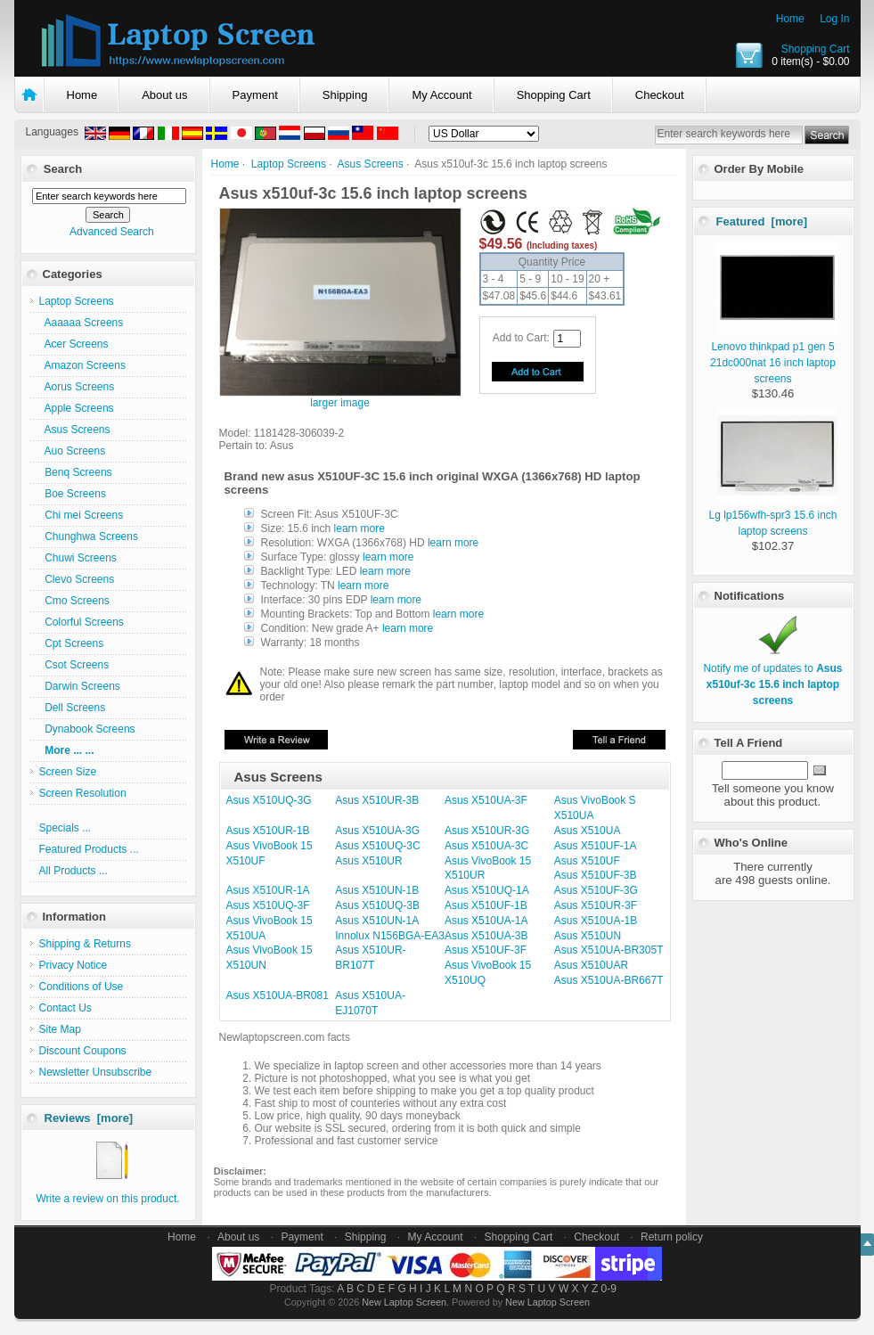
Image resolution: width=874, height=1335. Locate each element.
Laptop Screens (288, 164)
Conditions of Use (81, 986)
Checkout (659, 95)
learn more (359, 528)
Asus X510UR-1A (268, 890)
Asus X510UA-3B (486, 936)
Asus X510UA (587, 830)
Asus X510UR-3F (595, 905)
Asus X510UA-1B (595, 920)
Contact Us (65, 1008)
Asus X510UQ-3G (269, 800)
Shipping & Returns (85, 944)
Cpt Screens (71, 643)
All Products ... (73, 870)
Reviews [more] (89, 1118)
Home (790, 18)
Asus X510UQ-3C (377, 845)
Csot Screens (74, 665)
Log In (834, 18)
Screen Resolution (83, 793)
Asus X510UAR (591, 965)
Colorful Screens (81, 622)
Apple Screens (76, 408)
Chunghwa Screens (88, 536)
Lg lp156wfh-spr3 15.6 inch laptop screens (772, 515)
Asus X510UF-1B (486, 905)
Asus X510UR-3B (377, 800)
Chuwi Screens (78, 558)
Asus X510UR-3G (487, 830)
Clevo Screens (77, 579)
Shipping (345, 95)
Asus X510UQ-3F (268, 905)
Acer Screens (74, 344)
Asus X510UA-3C (486, 845)
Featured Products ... (89, 849)
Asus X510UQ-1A (487, 890)
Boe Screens (72, 493)
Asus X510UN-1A (377, 920)
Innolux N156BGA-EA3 (390, 936)
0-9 (609, 1288)
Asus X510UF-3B (595, 875)
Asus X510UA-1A (486, 920)
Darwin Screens (79, 686)
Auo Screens (72, 451)
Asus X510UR (368, 861)
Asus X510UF (587, 861)
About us (164, 95)
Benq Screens (75, 472)
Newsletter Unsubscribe (95, 1072)
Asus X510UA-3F (486, 800)
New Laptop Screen (404, 1302)
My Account (441, 95)
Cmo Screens (74, 600)
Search (63, 169)
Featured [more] (762, 221)
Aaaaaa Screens (81, 322)
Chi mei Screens (81, 515)
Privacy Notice (73, 965)
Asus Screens (371, 164)
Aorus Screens (77, 387)
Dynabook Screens (87, 729)
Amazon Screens (82, 365)
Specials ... (65, 828)
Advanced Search (111, 231)
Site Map (60, 1029)
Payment (255, 95)
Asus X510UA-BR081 (277, 995)
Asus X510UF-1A (595, 845)
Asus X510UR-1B (268, 830)
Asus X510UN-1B (377, 890)
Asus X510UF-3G (596, 890)
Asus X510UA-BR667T (609, 980)
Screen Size (68, 772)
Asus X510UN (587, 936)
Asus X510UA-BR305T (609, 950)
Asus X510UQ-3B (377, 905)
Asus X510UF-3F (486, 950)
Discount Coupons (83, 1050)
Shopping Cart (815, 49)
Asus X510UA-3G (377, 830)
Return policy (672, 1237)
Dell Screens (72, 707)
